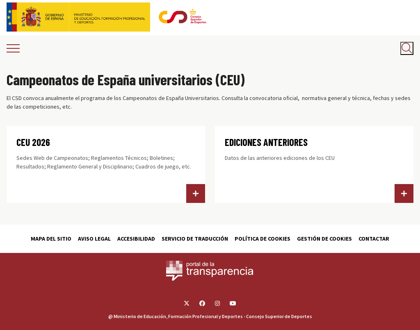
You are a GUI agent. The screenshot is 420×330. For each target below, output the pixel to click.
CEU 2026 (33, 142)
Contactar (373, 238)
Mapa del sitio (51, 238)
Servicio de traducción (195, 238)
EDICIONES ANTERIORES (266, 142)
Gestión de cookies (324, 238)
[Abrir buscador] (406, 48)
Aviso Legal (94, 238)
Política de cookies (262, 238)
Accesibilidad (136, 238)
